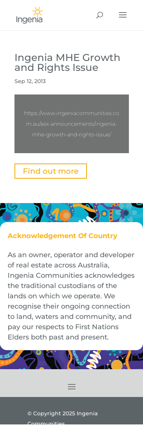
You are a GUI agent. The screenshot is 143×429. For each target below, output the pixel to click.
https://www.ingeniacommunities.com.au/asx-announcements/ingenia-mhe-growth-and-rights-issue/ (71, 124)
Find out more (51, 171)
